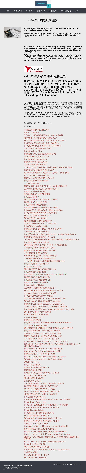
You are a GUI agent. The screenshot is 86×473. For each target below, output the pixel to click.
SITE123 (8, 469)
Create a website (14, 469)
